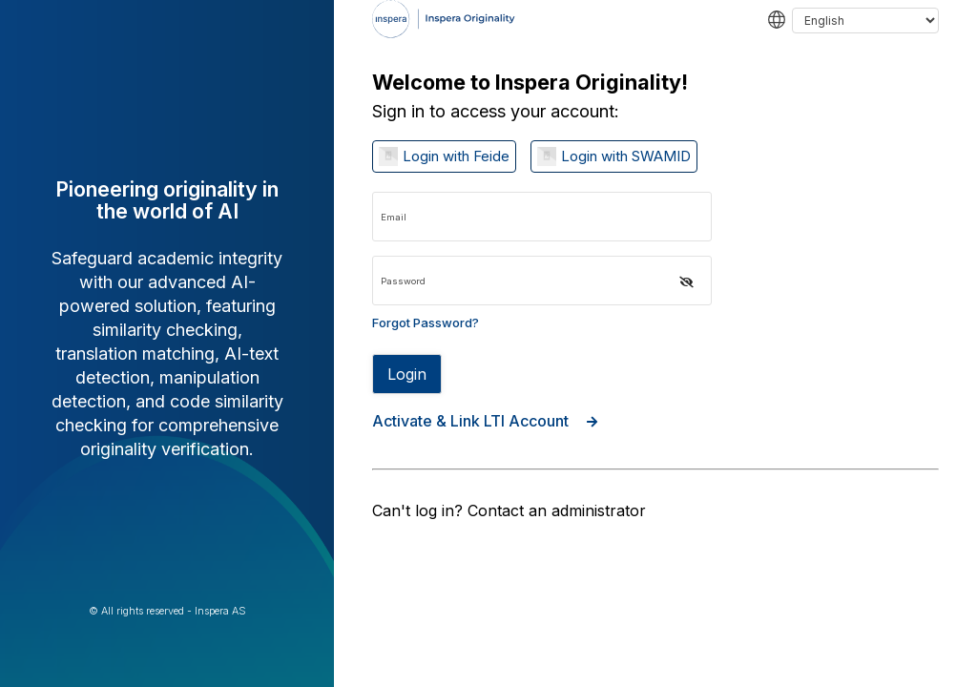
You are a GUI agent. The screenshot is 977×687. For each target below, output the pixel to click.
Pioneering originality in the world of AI (167, 200)
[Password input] (542, 280)
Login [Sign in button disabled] (406, 374)
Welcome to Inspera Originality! (530, 83)
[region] (655, 343)
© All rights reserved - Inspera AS (167, 611)
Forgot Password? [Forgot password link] (425, 322)
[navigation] (655, 52)
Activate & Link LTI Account (484, 420)
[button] (686, 282)
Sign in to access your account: (495, 111)
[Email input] (542, 216)
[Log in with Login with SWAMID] (613, 156)
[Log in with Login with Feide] (444, 156)
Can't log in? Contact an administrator (509, 510)
